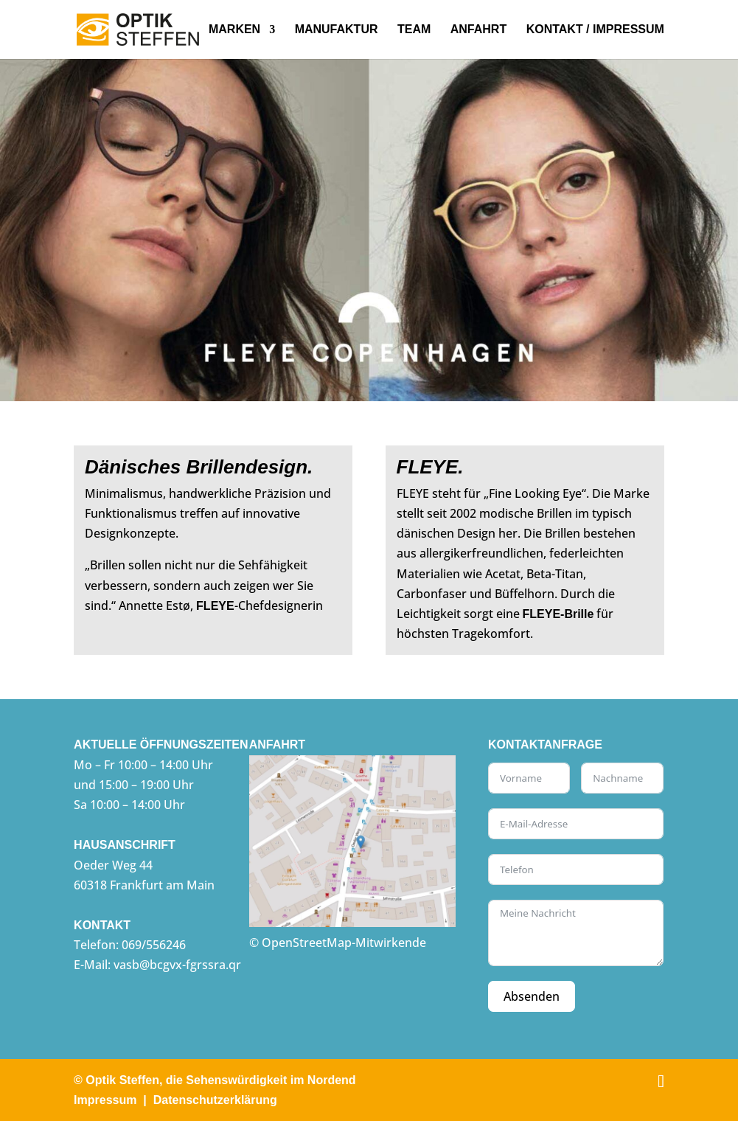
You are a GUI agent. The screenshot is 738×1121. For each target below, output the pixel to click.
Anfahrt (478, 29)
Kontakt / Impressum (595, 29)
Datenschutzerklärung (215, 1100)
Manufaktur (336, 29)
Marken (234, 29)
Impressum (105, 1100)
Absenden (532, 996)
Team (414, 29)
